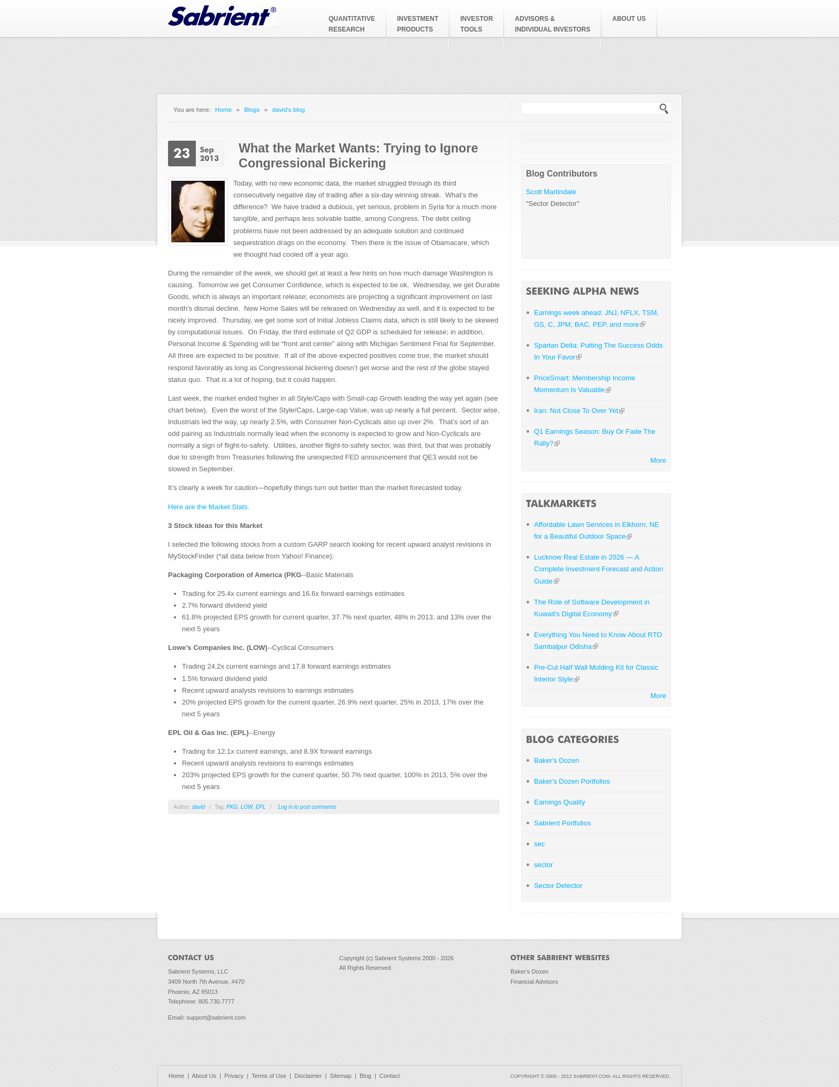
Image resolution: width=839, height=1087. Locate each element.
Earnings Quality (559, 802)
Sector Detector (558, 886)
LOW (247, 807)
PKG (232, 807)
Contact (389, 1076)
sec (539, 844)
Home (223, 109)
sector (543, 865)
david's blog (288, 109)
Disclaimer (308, 1076)
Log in (285, 807)
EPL (261, 807)
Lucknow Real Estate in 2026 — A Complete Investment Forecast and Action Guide (598, 569)
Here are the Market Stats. (208, 507)
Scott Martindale (551, 192)
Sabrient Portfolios (562, 823)
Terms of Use (268, 1076)
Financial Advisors (534, 981)
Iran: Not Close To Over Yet (579, 411)
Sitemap (340, 1076)
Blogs (252, 109)
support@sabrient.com (216, 1017)
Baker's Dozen (556, 760)
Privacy (233, 1076)
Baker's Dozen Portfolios (572, 781)
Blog (365, 1076)
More (658, 460)
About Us (204, 1076)
